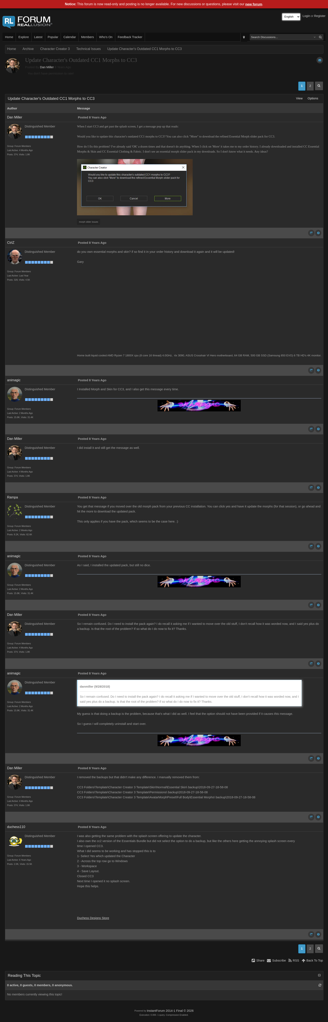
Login (306, 16)
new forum (253, 4)
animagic (13, 380)
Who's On (106, 37)
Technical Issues (88, 49)
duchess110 (16, 827)
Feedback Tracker (130, 37)
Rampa (12, 497)
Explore (23, 37)
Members (87, 37)
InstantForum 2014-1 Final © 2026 (170, 1010)
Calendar (69, 37)
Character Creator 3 (55, 49)
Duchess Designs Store (93, 918)
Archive (28, 49)
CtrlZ (10, 242)
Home (9, 37)
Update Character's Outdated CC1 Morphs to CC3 (144, 49)
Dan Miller (47, 67)
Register (319, 16)
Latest (38, 37)
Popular (53, 37)
